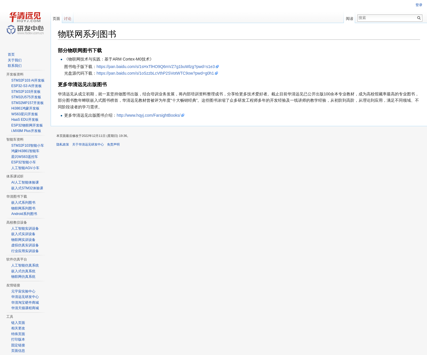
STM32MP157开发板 (27, 103)
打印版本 (18, 339)
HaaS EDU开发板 (25, 120)
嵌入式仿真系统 (23, 271)
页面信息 (18, 351)
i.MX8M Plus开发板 (26, 131)
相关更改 (18, 328)
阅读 (349, 18)
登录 (418, 5)
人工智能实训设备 (25, 228)
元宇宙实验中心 (23, 291)
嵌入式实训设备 (23, 234)
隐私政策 (62, 144)
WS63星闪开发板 (24, 114)
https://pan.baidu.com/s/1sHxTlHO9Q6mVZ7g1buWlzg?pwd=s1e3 (155, 66)
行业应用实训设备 (25, 251)
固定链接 (18, 345)
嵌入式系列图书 (23, 203)
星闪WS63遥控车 (24, 157)
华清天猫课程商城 (25, 308)
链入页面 (18, 323)
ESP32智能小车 (23, 162)
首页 (11, 54)
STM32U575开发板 (26, 97)
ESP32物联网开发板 (27, 125)
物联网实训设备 (23, 240)
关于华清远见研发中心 (88, 144)
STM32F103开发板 (26, 92)
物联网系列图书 (23, 208)
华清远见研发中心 (25, 297)
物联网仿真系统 (23, 277)
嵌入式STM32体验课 (27, 188)
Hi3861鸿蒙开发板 (25, 108)
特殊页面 (18, 334)
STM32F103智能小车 (27, 145)
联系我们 (15, 66)
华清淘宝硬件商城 (25, 303)
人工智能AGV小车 (25, 168)
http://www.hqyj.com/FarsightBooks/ (148, 115)
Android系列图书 (24, 214)
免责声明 (113, 144)
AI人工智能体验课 (25, 182)
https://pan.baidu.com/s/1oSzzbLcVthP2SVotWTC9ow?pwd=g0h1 (155, 73)
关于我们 (15, 60)
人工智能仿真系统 (25, 265)
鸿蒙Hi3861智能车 (25, 151)
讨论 (67, 18)
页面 (56, 18)
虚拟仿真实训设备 (25, 245)
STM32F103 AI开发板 (28, 80)
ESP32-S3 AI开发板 (26, 86)
